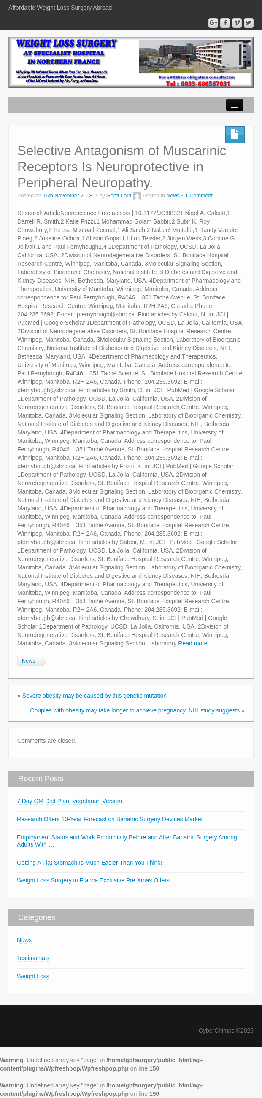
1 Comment (199, 196)
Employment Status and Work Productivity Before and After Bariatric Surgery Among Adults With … (127, 841)
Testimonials (33, 958)
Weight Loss (33, 976)
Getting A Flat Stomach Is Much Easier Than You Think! (89, 862)
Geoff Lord (118, 196)
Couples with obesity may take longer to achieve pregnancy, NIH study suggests (135, 710)
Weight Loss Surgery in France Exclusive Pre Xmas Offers (93, 880)
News (173, 196)
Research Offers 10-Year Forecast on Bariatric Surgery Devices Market (110, 819)
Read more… (195, 643)
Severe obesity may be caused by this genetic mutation (94, 695)
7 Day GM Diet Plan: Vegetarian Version (69, 801)
